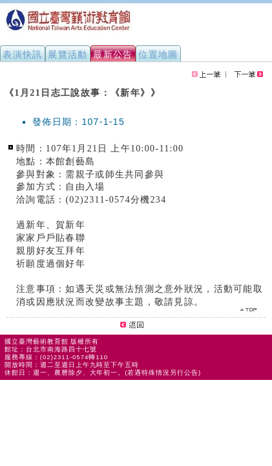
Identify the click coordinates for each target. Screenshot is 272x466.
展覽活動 (68, 54)
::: (5, 87)
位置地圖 (158, 54)
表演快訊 (23, 54)
